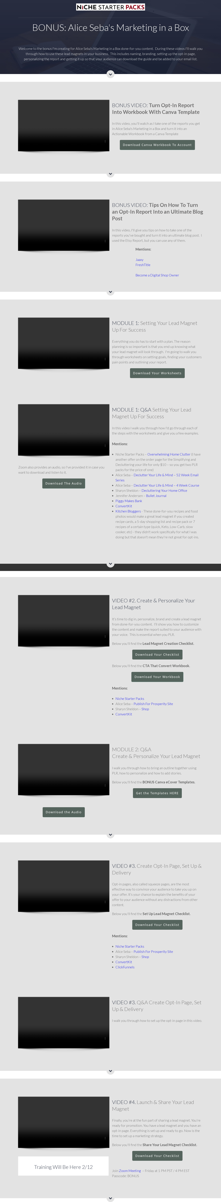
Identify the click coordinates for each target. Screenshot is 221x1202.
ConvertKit (124, 506)
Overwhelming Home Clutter (168, 454)
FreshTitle (143, 265)
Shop (145, 709)
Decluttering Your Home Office (164, 490)
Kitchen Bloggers (128, 511)
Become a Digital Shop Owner (157, 275)
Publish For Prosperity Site (153, 704)
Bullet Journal (156, 495)
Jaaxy (139, 259)
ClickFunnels (125, 967)
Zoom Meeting (130, 1171)
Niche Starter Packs (130, 698)
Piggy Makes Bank (129, 501)
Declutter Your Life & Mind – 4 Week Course (166, 485)
